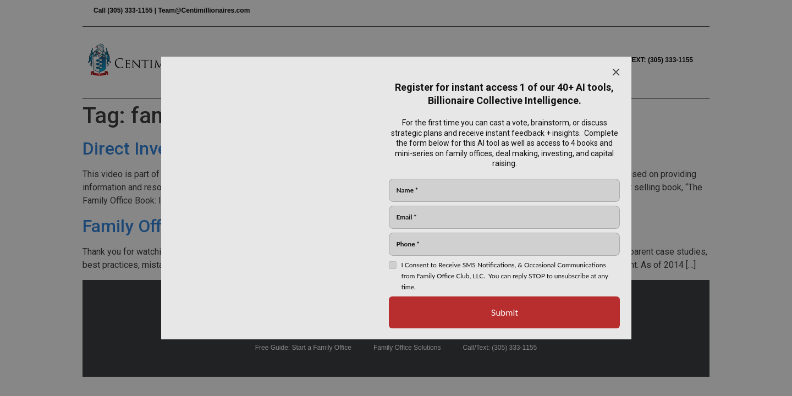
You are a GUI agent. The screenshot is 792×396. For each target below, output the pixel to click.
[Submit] (504, 312)
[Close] (616, 72)
